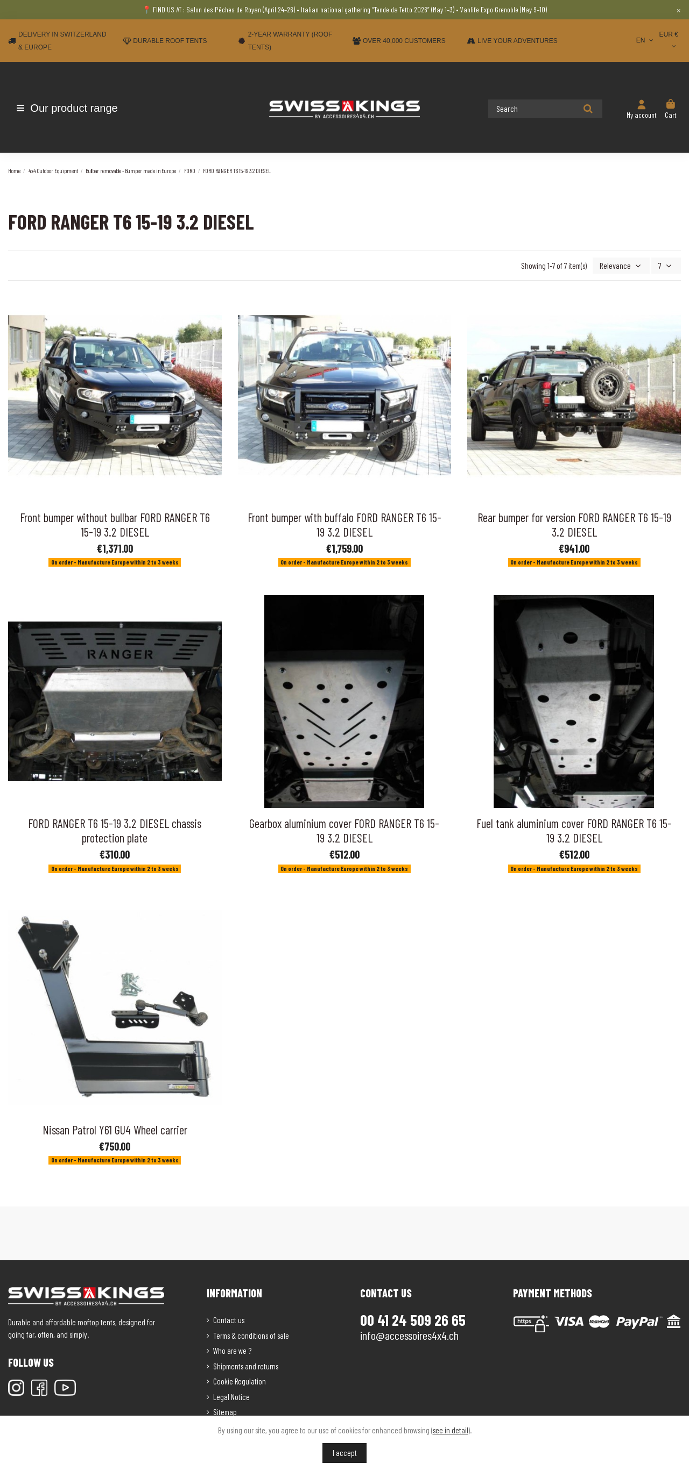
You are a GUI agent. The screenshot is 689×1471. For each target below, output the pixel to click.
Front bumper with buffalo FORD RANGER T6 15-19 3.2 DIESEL (344, 523)
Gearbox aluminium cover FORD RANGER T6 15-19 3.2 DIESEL (344, 829)
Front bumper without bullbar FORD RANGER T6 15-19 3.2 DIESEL (115, 523)
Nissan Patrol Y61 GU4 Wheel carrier (115, 1128)
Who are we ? (232, 1350)
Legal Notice (231, 1396)
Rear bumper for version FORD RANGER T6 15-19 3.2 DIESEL (574, 523)
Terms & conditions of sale (251, 1334)
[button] (71, 108)
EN (645, 40)
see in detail (450, 1430)
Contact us (228, 1319)
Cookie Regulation (239, 1381)
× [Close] (678, 9)
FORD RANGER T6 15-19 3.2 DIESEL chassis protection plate (114, 829)
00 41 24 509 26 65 (413, 1319)
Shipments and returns (245, 1365)
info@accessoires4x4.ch (409, 1334)
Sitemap (225, 1411)
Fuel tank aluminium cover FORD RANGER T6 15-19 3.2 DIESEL (574, 829)
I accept (345, 1453)
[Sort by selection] (624, 265)
